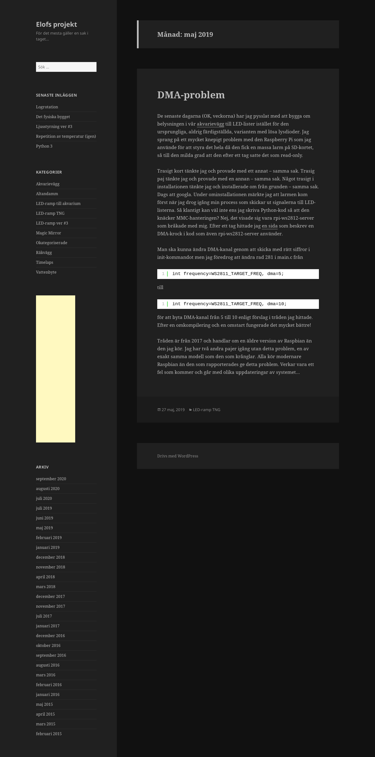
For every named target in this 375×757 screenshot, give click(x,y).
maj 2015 (44, 704)
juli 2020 (44, 498)
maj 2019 (44, 527)
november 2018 (50, 567)
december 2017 (50, 596)
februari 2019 (49, 537)
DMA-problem (191, 94)
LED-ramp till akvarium (58, 203)
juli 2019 (44, 508)
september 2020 (51, 478)
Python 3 (44, 146)
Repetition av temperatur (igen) (66, 136)
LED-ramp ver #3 (52, 223)
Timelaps (44, 262)
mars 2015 (45, 724)
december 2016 (50, 635)
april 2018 (45, 577)
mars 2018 (45, 586)
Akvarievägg (48, 184)
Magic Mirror (48, 233)
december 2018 (50, 557)
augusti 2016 (48, 665)
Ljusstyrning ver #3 (54, 126)
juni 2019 (44, 518)
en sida (270, 226)
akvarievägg (210, 124)
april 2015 (45, 714)
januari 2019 (48, 547)
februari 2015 (49, 733)
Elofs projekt (56, 24)
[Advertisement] (55, 368)
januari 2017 (48, 626)
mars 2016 (45, 675)
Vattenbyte (46, 272)
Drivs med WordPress (177, 456)
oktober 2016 (48, 645)
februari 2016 (49, 684)
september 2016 (51, 655)
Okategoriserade (51, 242)
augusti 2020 (48, 488)
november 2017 (50, 606)
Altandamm (47, 193)
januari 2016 (48, 694)
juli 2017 (44, 616)
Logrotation (47, 107)
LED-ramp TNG (50, 213)
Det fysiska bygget (53, 116)
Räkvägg (44, 252)
